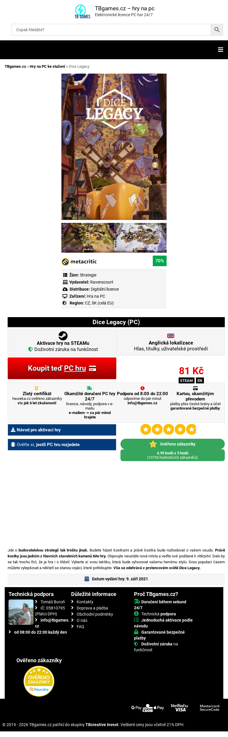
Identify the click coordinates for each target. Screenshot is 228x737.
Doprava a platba (92, 608)
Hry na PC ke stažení (47, 66)
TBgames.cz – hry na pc (125, 8)
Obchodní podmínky (95, 614)
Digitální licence (104, 289)
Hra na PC (95, 296)
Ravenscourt (101, 282)
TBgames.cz (15, 66)
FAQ (80, 626)
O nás (82, 620)
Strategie (88, 275)
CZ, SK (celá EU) (99, 303)
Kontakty (85, 601)
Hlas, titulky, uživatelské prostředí (171, 346)
